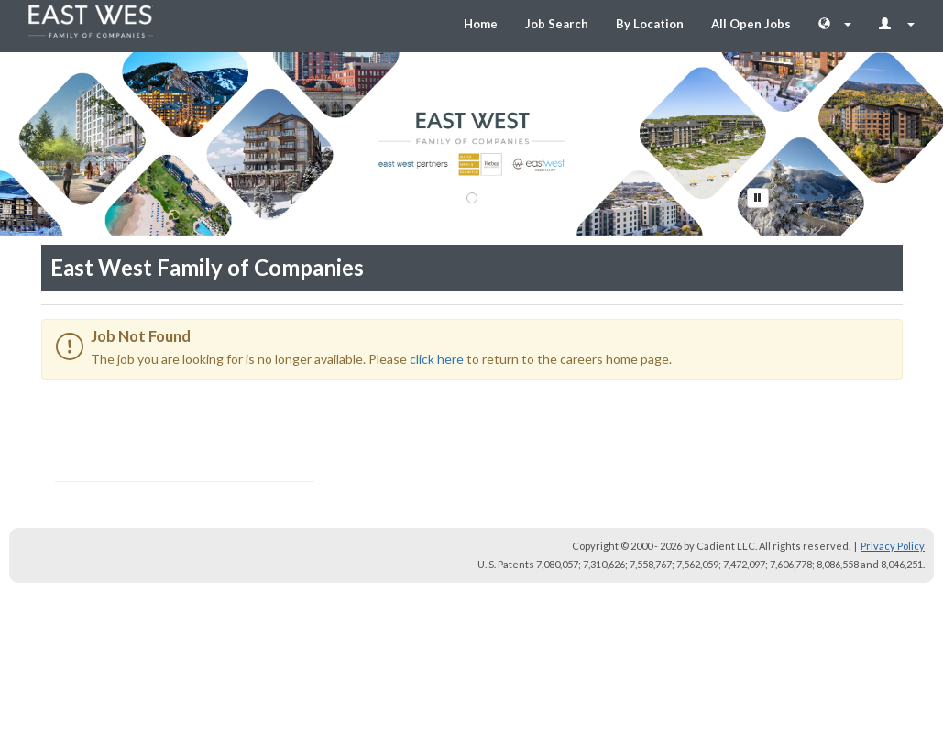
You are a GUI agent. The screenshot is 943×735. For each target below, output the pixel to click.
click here (437, 359)
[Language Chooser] (835, 24)
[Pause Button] (758, 198)
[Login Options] (896, 24)
